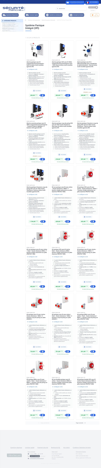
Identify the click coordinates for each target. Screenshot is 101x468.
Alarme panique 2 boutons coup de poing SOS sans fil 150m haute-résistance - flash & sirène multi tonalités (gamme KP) (87, 125)
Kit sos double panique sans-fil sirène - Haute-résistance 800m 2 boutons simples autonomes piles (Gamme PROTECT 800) (62, 382)
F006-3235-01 (81, 247)
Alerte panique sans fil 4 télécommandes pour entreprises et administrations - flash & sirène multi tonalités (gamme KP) (87, 64)
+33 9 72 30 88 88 (34, 456)
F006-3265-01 (81, 312)
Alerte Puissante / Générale (48, 20)
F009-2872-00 (81, 121)
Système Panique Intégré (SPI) (64, 20)
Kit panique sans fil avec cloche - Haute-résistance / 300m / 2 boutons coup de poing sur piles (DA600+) (36, 317)
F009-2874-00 (31, 185)
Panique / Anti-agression (34, 20)
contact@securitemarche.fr (37, 458)
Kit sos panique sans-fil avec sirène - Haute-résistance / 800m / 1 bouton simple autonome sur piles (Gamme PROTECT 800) (62, 189)
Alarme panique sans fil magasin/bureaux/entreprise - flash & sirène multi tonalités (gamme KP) (35, 64)
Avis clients (66, 447)
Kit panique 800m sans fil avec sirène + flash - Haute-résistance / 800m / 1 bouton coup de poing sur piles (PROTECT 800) (87, 317)
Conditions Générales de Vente (82, 447)
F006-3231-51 (81, 377)
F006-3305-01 (31, 377)
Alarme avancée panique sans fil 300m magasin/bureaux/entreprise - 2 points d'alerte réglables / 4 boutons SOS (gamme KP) (37, 125)
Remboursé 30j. (55, 447)
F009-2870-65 (31, 121)
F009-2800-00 (31, 60)
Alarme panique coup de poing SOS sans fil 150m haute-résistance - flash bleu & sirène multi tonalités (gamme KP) (62, 125)
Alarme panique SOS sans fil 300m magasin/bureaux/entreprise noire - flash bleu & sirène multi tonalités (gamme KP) (62, 64)
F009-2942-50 (31, 312)
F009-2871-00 (56, 121)
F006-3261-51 (56, 377)
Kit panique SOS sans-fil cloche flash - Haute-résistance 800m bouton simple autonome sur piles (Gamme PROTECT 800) (62, 252)
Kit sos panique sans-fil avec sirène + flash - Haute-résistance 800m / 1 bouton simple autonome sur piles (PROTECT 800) (37, 252)
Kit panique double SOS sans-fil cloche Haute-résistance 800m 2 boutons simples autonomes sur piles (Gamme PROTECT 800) (86, 382)
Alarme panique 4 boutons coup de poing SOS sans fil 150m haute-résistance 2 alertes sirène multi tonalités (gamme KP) (37, 189)
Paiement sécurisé (42, 447)
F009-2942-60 (56, 312)
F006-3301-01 (56, 247)
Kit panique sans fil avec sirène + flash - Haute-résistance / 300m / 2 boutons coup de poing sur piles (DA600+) (62, 317)
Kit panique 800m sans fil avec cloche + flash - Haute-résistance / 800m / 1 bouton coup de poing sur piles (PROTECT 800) (37, 382)
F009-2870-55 (56, 60)
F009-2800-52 (81, 60)
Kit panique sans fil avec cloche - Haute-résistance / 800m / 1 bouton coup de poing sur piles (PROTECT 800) (86, 252)
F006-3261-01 (56, 185)
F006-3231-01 (81, 185)
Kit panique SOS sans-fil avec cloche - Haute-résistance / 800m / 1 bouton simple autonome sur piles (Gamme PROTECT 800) (87, 189)
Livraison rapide (29, 447)
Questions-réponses (16, 447)
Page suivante (81, 423)
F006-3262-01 (31, 247)
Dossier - (93, 10)
